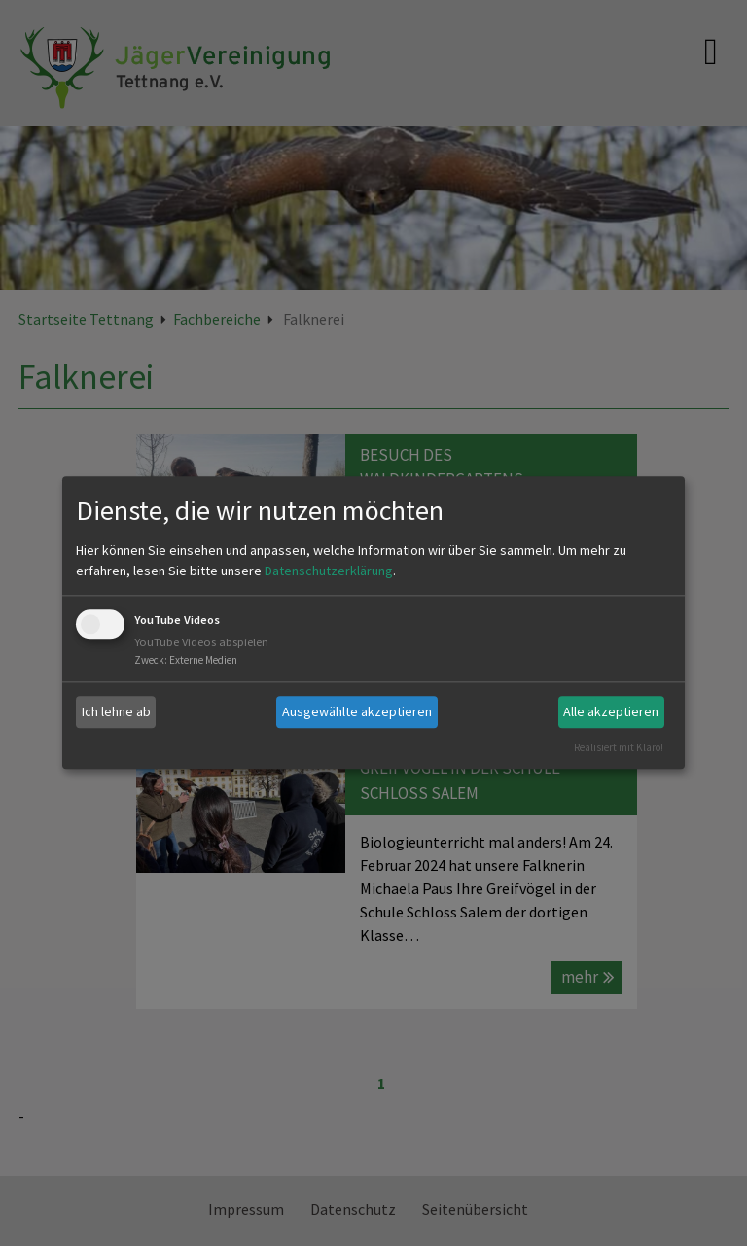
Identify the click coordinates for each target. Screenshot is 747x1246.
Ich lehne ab (116, 711)
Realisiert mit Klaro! (618, 747)
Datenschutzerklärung (329, 570)
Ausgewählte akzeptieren (357, 711)
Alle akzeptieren (610, 711)
